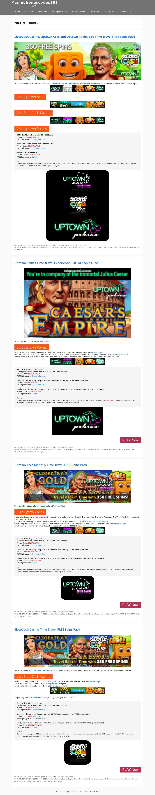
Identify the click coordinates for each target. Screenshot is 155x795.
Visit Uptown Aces (30, 96)
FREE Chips (29, 11)
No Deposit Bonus (59, 11)
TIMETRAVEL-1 (34, 137)
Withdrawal (83, 245)
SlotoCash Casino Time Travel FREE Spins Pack (47, 629)
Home (17, 11)
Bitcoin (19, 245)
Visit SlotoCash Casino (34, 112)
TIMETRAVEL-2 (34, 146)
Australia (58, 449)
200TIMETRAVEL (35, 154)
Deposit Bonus (51, 245)
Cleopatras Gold (79, 449)
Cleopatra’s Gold (38, 148)
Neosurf (63, 247)
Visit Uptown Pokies (32, 128)
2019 (30, 247)
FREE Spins (42, 11)
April (35, 247)
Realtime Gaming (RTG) (75, 247)
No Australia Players (112, 779)
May (80, 614)
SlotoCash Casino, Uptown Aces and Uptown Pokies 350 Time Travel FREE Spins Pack (74, 37)
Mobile (56, 247)
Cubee (34, 157)
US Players (18, 250)
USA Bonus (94, 11)
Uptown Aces (73, 83)
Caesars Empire (42, 247)
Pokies (105, 449)
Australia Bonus (110, 11)
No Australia (99, 779)
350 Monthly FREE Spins (41, 449)
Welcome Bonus (78, 11)
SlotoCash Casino (59, 83)
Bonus (30, 245)
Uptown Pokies (90, 83)
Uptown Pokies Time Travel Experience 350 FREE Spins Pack (56, 263)
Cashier (36, 245)
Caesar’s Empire (38, 139)
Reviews (128, 11)
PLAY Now (130, 440)
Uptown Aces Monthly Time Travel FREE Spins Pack (50, 465)
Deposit (42, 245)
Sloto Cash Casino (90, 247)
